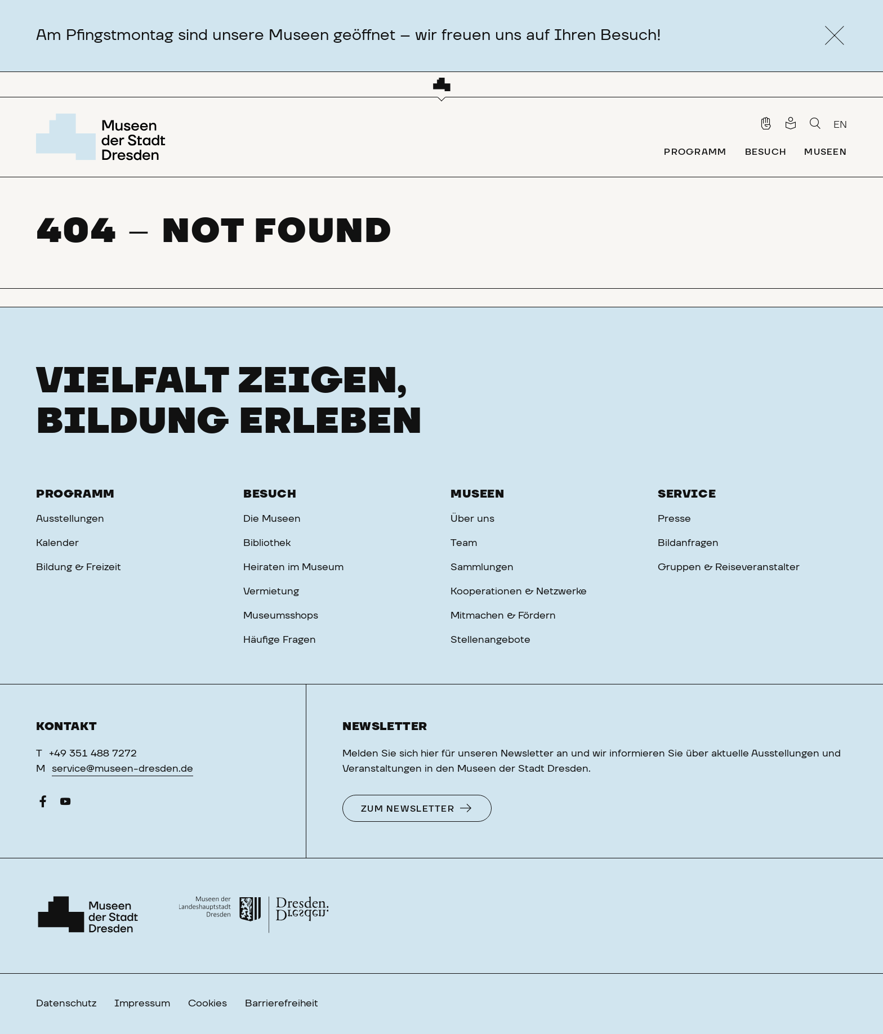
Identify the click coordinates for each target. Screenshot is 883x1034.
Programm (75, 494)
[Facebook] (43, 804)
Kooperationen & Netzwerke (519, 592)
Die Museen (272, 519)
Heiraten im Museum (293, 567)
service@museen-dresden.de (122, 769)
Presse (674, 519)
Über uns (472, 519)
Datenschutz (66, 1004)
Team (464, 543)
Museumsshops (280, 616)
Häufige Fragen (279, 640)
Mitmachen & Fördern (503, 616)
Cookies (207, 1004)
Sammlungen (482, 567)
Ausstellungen (70, 519)
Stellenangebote (490, 640)
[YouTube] (65, 804)
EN (840, 125)
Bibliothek (267, 543)
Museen (478, 494)
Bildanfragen (688, 543)
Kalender (57, 543)
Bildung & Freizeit (78, 567)
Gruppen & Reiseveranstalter (729, 567)
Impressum (142, 1004)
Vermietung (271, 592)
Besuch (270, 494)
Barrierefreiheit (281, 1004)
